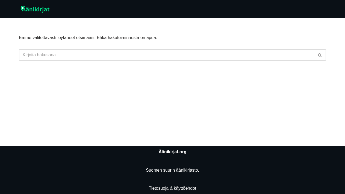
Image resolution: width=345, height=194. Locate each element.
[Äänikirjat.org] (35, 9)
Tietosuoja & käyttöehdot (172, 188)
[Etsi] (166, 55)
